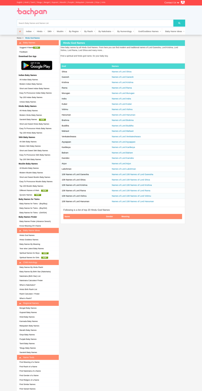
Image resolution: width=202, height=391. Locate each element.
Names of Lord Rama (122, 88)
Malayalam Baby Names (29, 326)
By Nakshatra (104, 31)
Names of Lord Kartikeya (123, 147)
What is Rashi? (25, 298)
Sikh (50, 31)
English (19, 2)
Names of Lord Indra (121, 98)
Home (19, 38)
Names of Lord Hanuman (123, 115)
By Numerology (124, 31)
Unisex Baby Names (27, 102)
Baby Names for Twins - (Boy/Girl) (33, 208)
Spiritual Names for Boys (34, 253)
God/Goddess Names (148, 31)
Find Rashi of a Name (28, 367)
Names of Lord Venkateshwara (126, 136)
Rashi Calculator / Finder (29, 294)
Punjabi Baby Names (27, 339)
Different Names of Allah (33, 190)
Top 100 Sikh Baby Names (30, 159)
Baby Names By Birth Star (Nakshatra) (35, 272)
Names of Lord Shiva (121, 71)
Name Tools (26, 357)
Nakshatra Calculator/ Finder (31, 280)
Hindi (26, 2)
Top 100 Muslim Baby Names (31, 186)
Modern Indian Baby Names (30, 84)
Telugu (39, 2)
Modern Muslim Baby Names (31, 173)
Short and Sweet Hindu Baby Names (34, 124)
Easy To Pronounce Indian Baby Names (35, 93)
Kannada (89, 2)
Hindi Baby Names (27, 317)
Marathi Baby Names (27, 330)
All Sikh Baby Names (27, 142)
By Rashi (88, 31)
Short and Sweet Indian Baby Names (34, 88)
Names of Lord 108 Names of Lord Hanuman (133, 201)
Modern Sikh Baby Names (30, 146)
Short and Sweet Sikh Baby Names (33, 150)
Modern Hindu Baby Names (30, 115)
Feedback (23, 52)
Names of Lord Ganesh (123, 77)
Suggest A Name (29, 47)
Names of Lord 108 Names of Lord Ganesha (132, 174)
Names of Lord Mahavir (123, 131)
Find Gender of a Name (29, 375)
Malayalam (80, 2)
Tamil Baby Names (27, 343)
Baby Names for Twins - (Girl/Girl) (33, 213)
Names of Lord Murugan (123, 93)
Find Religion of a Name (29, 380)
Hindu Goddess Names (28, 240)
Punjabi (71, 2)
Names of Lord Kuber (122, 104)
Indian (29, 31)
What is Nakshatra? (27, 285)
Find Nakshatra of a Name (30, 371)
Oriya (97, 2)
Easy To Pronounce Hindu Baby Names (35, 128)
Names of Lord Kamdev (123, 158)
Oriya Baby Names (27, 335)
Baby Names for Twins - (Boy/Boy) (33, 204)
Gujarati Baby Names (28, 312)
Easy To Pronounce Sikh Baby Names (34, 155)
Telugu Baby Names (27, 348)
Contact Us (171, 2)
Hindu (39, 31)
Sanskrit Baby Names (32, 119)
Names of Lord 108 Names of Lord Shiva (131, 179)
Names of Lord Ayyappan (123, 142)
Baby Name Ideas (173, 31)
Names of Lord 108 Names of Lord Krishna (132, 185)
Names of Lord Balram (122, 152)
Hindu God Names (32, 38)
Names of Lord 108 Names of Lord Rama (131, 190)
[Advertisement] (101, 12)
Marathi (63, 2)
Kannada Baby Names (28, 321)
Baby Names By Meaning (29, 244)
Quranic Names (30, 195)
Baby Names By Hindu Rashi (31, 267)
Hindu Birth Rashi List (28, 289)
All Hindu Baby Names (28, 111)
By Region (74, 31)
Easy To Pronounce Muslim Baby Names (35, 181)
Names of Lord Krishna (122, 82)
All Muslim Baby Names (29, 168)
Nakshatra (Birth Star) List (30, 276)
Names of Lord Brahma (123, 120)
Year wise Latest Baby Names (31, 248)
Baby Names (27, 42)
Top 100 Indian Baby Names (30, 97)
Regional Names (29, 303)
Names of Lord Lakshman (124, 169)
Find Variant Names (27, 389)
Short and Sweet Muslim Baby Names (34, 177)
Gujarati (55, 2)
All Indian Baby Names (28, 80)
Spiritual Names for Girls (33, 257)
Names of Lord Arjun (121, 163)
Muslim (60, 31)
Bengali (47, 2)
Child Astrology (28, 262)
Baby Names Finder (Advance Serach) (35, 221)
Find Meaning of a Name (29, 362)
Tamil (32, 2)
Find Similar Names (27, 384)
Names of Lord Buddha (122, 125)
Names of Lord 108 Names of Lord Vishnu (131, 196)
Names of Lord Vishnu (122, 109)
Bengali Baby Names (27, 308)
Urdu (103, 2)
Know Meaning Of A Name (30, 226)
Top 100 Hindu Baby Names (30, 133)
